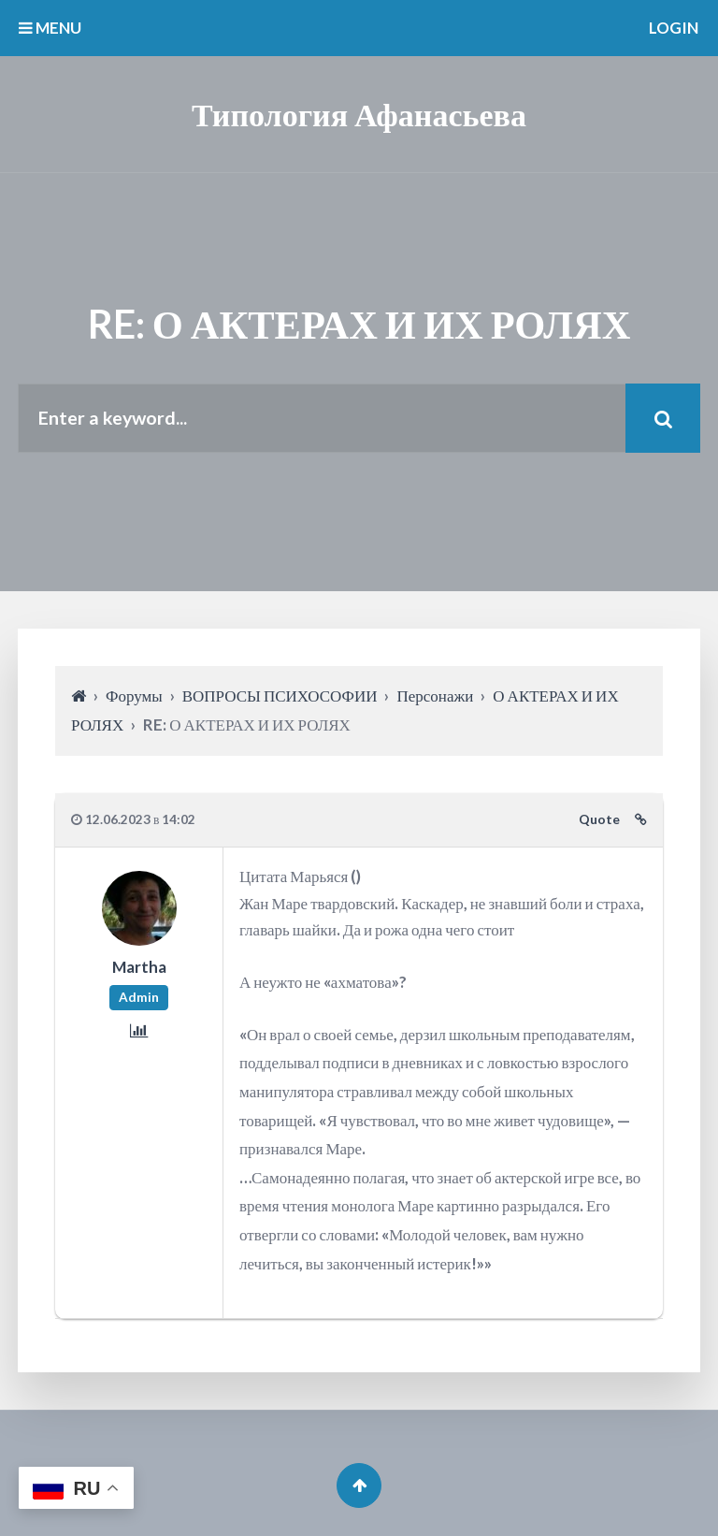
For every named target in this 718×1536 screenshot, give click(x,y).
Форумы (134, 695)
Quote (599, 819)
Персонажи (434, 695)
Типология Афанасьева (359, 113)
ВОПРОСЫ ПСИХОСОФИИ (280, 695)
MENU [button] (50, 27)
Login (673, 27)
